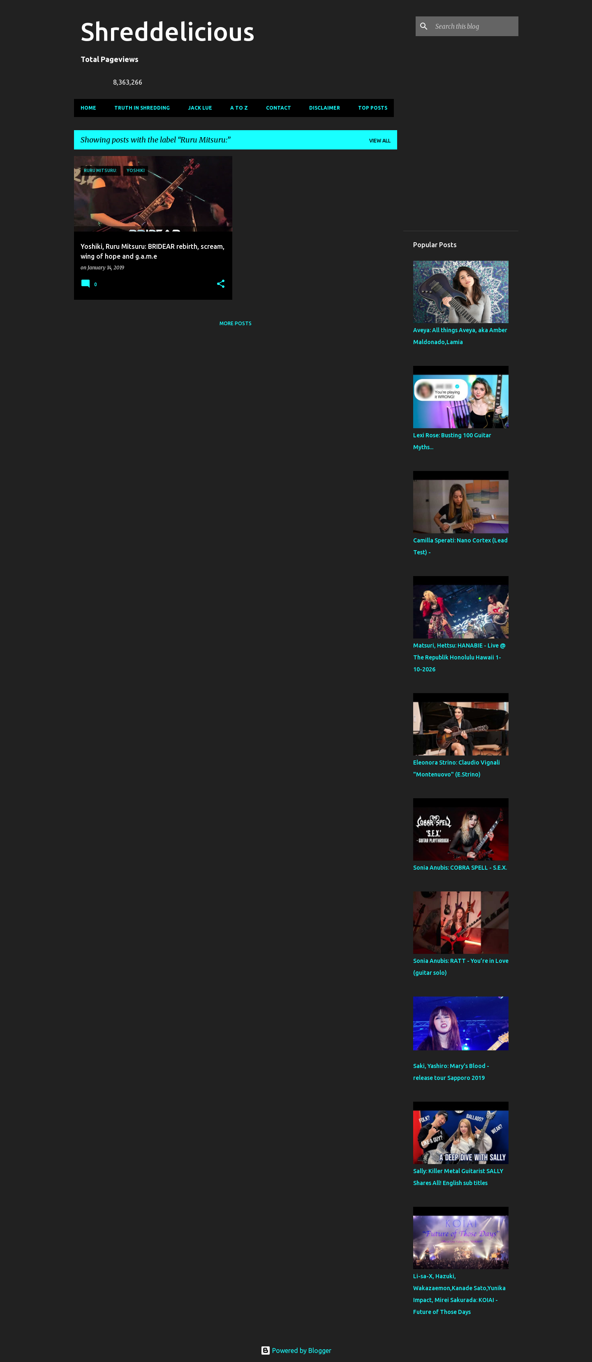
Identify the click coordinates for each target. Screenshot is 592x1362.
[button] (221, 284)
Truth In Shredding (142, 107)
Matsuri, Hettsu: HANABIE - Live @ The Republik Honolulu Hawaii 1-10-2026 (459, 657)
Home (88, 107)
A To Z (239, 107)
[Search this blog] (475, 26)
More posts (236, 323)
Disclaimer (324, 107)
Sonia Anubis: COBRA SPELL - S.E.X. (460, 867)
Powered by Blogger (296, 1350)
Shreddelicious (167, 31)
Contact (278, 107)
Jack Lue (200, 107)
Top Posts (372, 107)
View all (380, 140)
